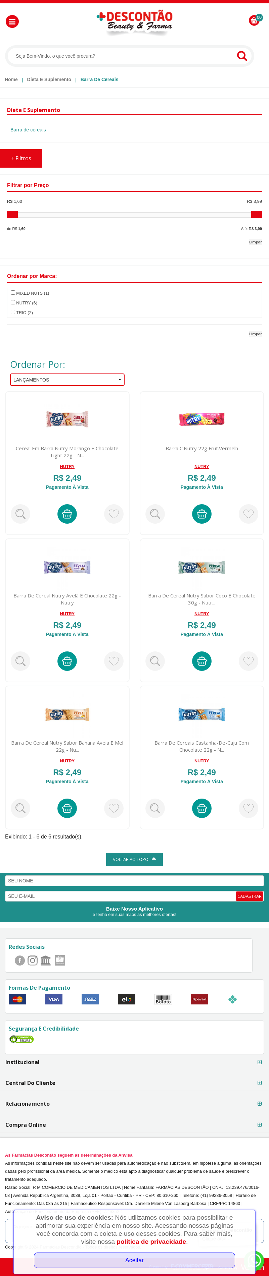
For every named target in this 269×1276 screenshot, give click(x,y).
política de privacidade (151, 1241)
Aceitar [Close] (134, 1260)
